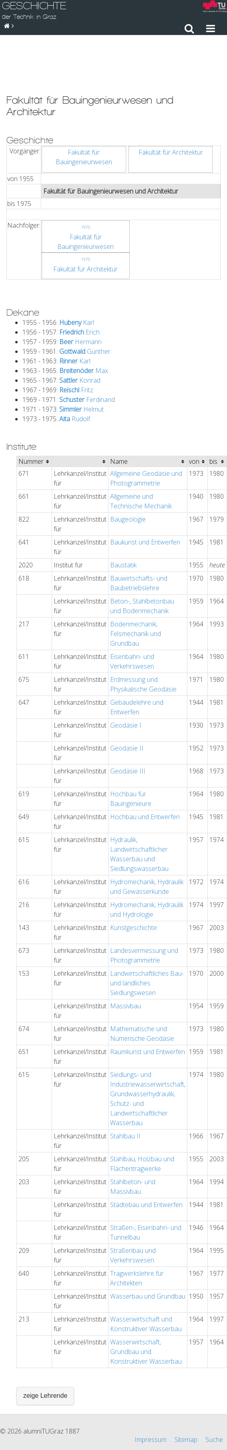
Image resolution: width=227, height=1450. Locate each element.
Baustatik (123, 520)
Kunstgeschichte (133, 883)
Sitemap (186, 1410)
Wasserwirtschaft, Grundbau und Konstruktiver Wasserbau (146, 1307)
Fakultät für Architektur (171, 108)
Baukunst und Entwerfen (145, 498)
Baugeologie (128, 475)
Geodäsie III (127, 726)
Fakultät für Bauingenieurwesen (84, 113)
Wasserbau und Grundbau (147, 1252)
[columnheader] (34, 417)
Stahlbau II (125, 1091)
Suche (214, 1410)
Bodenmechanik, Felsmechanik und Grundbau (135, 589)
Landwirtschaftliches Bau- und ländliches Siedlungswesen (147, 939)
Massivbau (125, 961)
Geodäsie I (125, 681)
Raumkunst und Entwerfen (147, 1007)
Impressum (151, 1410)
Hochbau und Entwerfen (145, 772)
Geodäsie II (126, 704)
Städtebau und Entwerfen (146, 1160)
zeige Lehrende (45, 1351)
